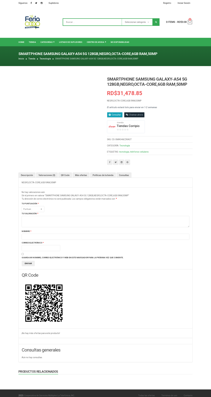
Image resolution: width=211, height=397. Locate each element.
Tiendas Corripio (128, 126)
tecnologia (124, 152)
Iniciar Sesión (184, 3)
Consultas (124, 175)
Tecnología (45, 58)
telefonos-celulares (139, 152)
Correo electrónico (33, 242)
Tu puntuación (30, 203)
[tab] (26, 175)
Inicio (21, 58)
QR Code (65, 175)
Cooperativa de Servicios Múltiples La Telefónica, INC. (49, 395)
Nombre (26, 231)
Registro (167, 3)
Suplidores (54, 3)
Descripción (27, 175)
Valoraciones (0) (47, 175)
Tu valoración (30, 213)
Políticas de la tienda (103, 175)
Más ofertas (81, 175)
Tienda (31, 58)
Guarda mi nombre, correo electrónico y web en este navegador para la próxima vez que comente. (73, 257)
